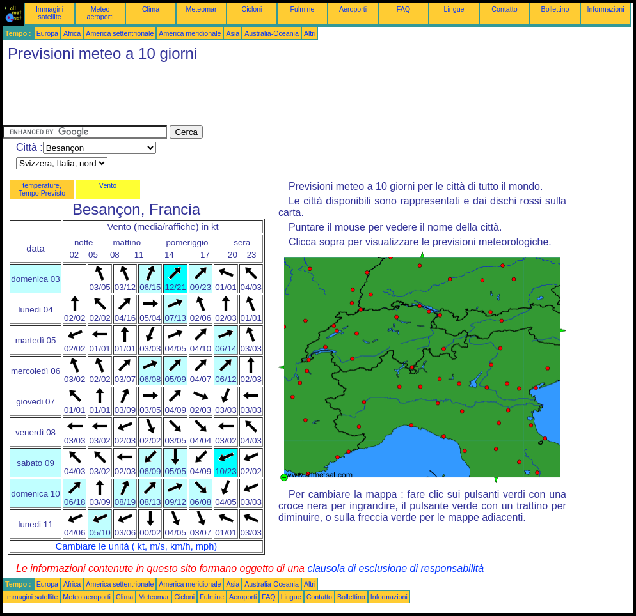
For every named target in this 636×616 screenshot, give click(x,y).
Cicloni (252, 9)
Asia (232, 33)
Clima (150, 9)
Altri (309, 33)
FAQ (403, 9)
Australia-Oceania (271, 33)
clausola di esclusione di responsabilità (395, 568)
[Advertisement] (235, 96)
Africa (72, 33)
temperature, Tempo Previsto (42, 189)
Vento (107, 185)
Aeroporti (353, 9)
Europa (47, 33)
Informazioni (605, 9)
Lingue (454, 9)
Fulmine (302, 9)
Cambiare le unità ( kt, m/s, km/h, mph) (136, 546)
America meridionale (190, 33)
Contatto (504, 9)
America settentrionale (120, 33)
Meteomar (201, 9)
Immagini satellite (49, 12)
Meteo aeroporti (99, 12)
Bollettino (555, 9)
